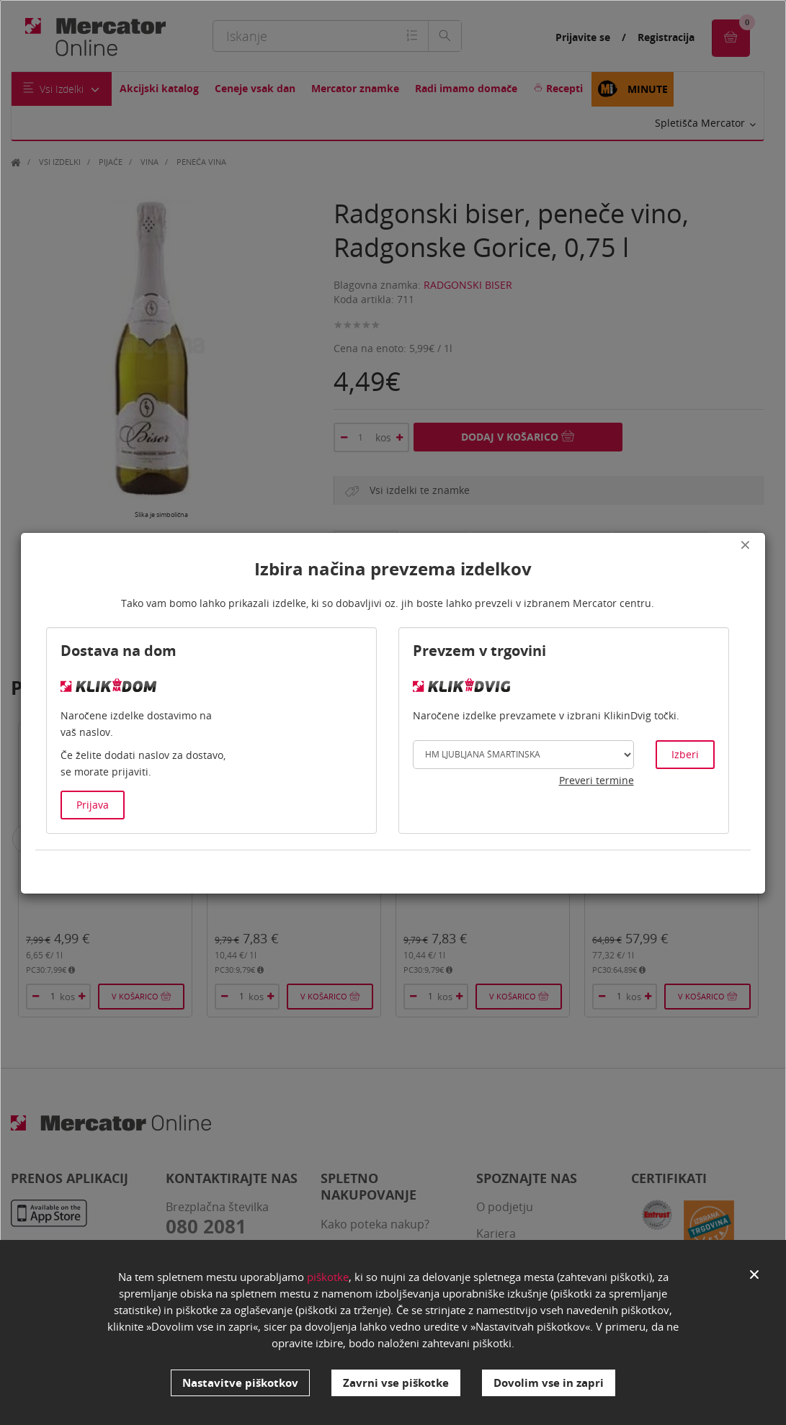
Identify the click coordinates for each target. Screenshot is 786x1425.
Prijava (92, 805)
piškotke (328, 1276)
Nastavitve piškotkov (240, 1382)
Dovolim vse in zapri (549, 1382)
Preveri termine (596, 780)
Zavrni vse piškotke (396, 1382)
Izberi (685, 754)
